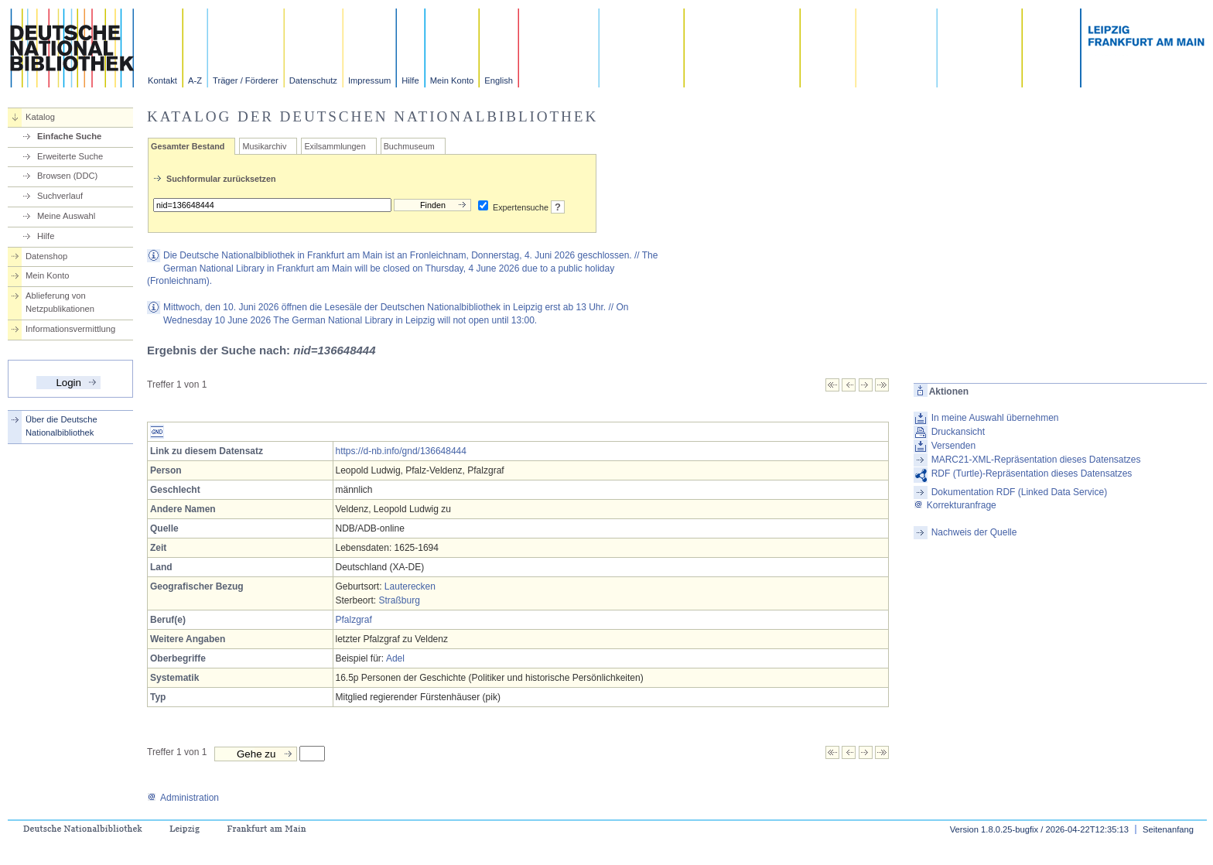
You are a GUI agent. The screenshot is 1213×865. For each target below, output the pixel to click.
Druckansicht (958, 431)
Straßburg (399, 600)
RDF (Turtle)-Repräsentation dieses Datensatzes (1032, 473)
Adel (395, 658)
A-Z (195, 80)
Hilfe (410, 80)
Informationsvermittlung (70, 328)
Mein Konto (452, 80)
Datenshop (46, 256)
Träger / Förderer (245, 80)
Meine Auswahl (66, 216)
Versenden (953, 445)
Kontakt (162, 80)
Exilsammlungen (334, 146)
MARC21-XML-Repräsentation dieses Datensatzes (1036, 459)
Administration (183, 797)
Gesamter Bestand (187, 146)
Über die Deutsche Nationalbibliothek (61, 426)
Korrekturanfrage (955, 505)
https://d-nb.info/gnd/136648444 (401, 451)
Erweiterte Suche (70, 156)
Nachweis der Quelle (974, 532)
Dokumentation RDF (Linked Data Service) (1019, 492)
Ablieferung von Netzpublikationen (60, 302)
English (498, 80)
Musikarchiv (264, 146)
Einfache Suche (69, 136)
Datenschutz (313, 80)
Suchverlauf (60, 195)
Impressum (369, 80)
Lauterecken (410, 586)
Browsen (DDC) (67, 175)
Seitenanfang (1168, 829)
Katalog (40, 116)
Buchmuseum (409, 146)
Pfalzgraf (354, 619)
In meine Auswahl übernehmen (995, 417)
